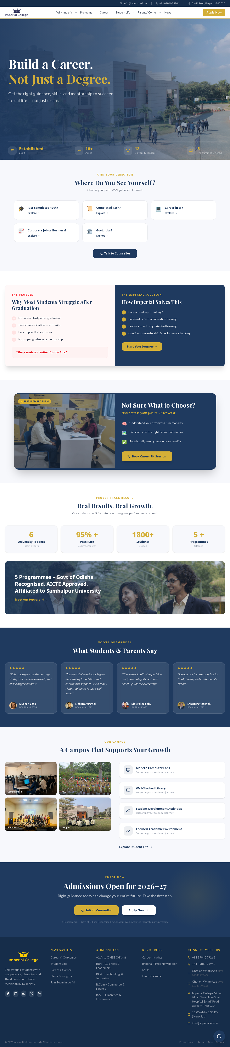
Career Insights (152, 957)
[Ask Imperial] (219, 1036)
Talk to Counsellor (115, 253)
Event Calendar (152, 976)
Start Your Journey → (142, 346)
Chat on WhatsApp (207, 973)
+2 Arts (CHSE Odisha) (111, 957)
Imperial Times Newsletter (159, 963)
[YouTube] (23, 993)
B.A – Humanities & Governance (108, 997)
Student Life (123, 12)
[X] (31, 993)
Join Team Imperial (63, 982)
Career (104, 12)
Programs (86, 12)
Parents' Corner (147, 12)
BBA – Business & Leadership (107, 966)
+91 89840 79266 (203, 957)
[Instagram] (15, 993)
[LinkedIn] (39, 993)
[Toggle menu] (175, 12)
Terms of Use (205, 1041)
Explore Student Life (136, 847)
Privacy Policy (187, 1041)
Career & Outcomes (64, 957)
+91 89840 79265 (203, 964)
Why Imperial (64, 12)
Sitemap (220, 1041)
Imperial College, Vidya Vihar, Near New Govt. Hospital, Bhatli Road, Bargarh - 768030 (206, 999)
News (167, 12)
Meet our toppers (30, 599)
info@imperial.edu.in (205, 1023)
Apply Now (214, 12)
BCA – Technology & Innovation (109, 976)
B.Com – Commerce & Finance (110, 986)
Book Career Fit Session (147, 456)
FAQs (145, 970)
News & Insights (61, 976)
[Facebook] (7, 993)
